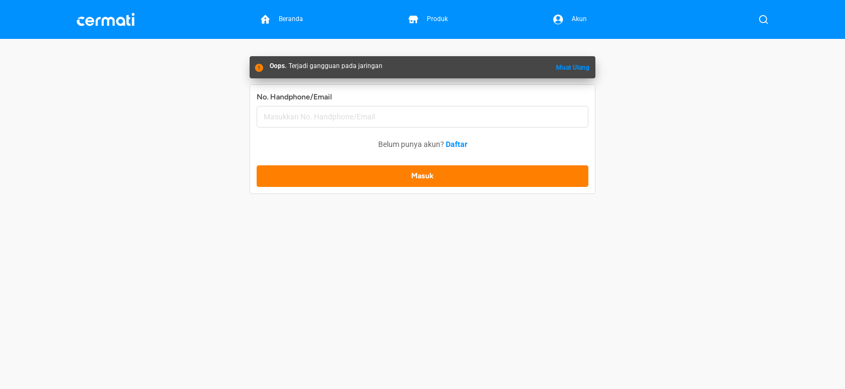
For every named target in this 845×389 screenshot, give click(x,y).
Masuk (422, 175)
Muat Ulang (572, 67)
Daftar (456, 144)
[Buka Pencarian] (763, 19)
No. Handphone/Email (294, 97)
